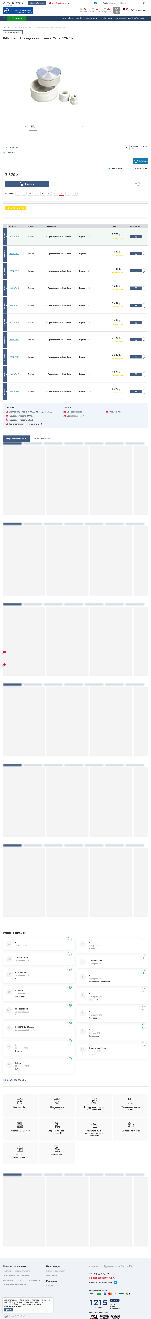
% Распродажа (16, 18)
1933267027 (14, 374)
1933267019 (14, 323)
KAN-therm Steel (120, 18)
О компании (51, 1286)
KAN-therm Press (106, 18)
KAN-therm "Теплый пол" (136, 18)
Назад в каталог (13, 32)
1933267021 (14, 340)
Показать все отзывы (14, 1080)
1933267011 (14, 254)
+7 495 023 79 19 (14, 3)
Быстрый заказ (139, 184)
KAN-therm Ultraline (67, 18)
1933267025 (14, 237)
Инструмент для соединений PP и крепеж (52, 28)
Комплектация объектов (56, 1271)
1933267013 (14, 271)
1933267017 (14, 305)
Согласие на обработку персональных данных (22, 1280)
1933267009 (14, 391)
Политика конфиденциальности (16, 1271)
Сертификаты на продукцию (14, 1284)
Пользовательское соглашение (16, 1275)
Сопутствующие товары (16, 438)
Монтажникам (52, 1275)
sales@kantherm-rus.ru (61, 3)
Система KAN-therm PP (23, 28)
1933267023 (14, 357)
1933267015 (14, 288)
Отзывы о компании (41, 438)
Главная (6, 28)
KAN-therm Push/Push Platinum (87, 18)
